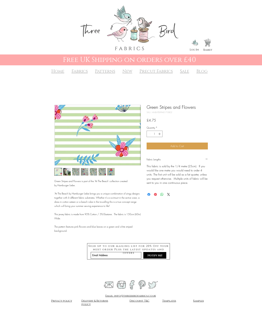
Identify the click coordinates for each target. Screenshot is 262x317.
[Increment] (160, 134)
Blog (202, 71)
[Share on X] (168, 194)
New (127, 71)
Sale (184, 71)
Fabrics (80, 71)
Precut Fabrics (156, 71)
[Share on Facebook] (149, 194)
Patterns (105, 71)
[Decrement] (149, 134)
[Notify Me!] (154, 255)
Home (57, 71)
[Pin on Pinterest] (155, 194)
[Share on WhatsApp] (162, 194)
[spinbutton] (154, 134)
